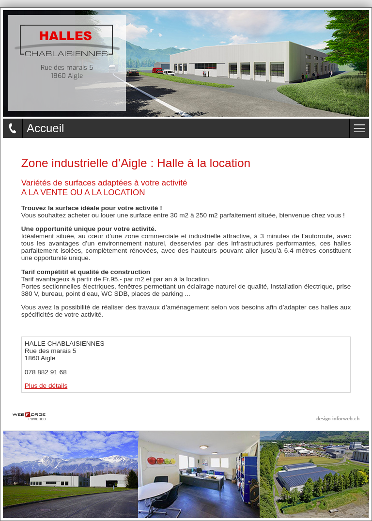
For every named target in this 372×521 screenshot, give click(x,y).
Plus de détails (46, 385)
